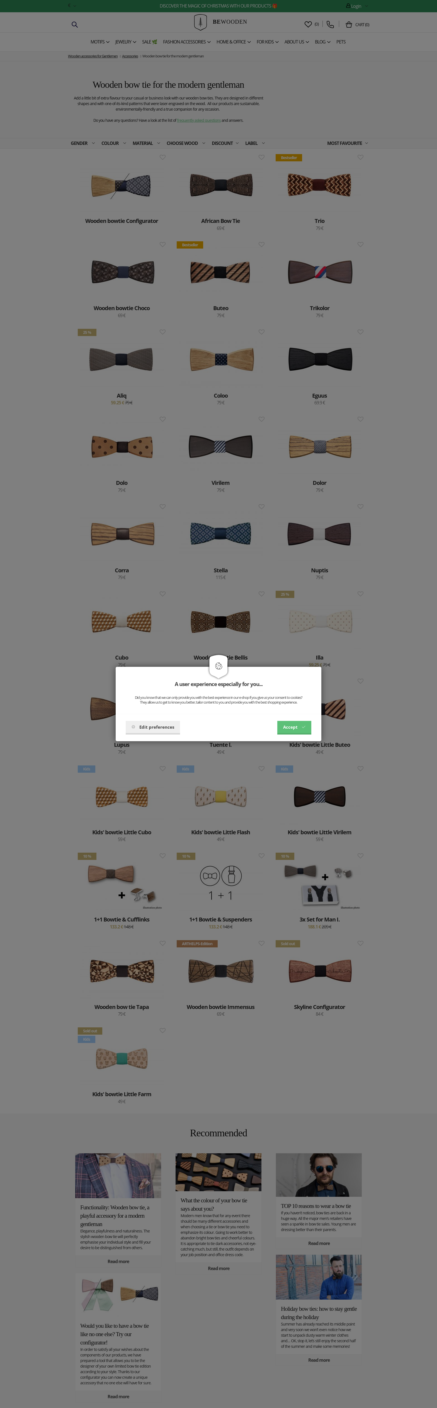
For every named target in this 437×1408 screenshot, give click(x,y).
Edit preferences (153, 727)
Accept (294, 727)
